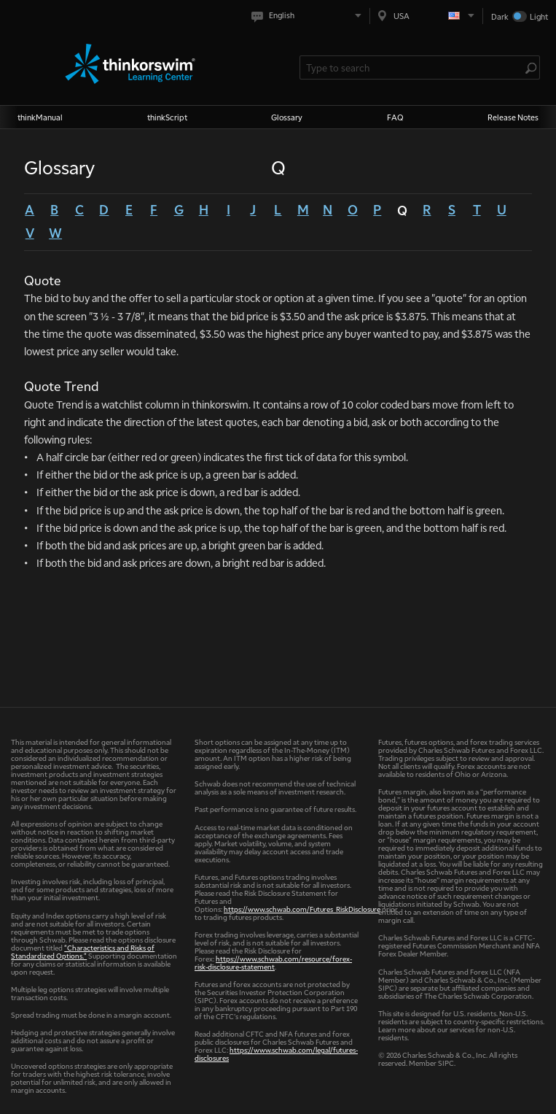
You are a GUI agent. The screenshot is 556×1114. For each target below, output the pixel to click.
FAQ (395, 117)
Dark (500, 16)
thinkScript (167, 117)
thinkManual (40, 117)
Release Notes (513, 117)
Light (539, 16)
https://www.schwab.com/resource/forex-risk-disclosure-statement (273, 962)
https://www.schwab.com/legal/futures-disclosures (276, 1053)
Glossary (286, 117)
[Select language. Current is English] (309, 15)
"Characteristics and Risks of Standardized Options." (82, 951)
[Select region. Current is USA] (426, 15)
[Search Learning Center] (412, 67)
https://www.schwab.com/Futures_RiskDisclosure (302, 908)
